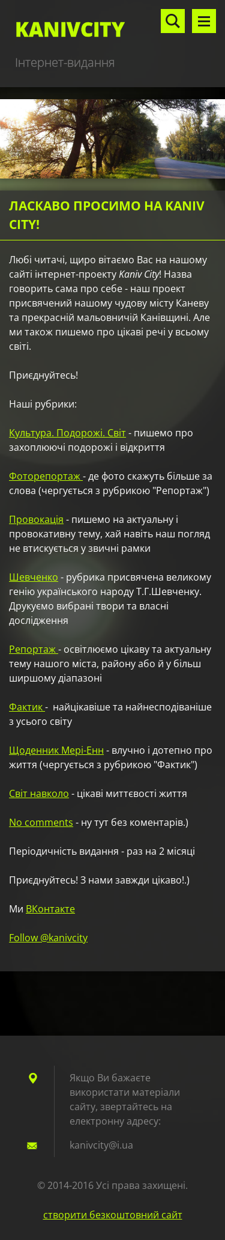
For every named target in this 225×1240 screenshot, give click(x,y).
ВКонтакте (50, 908)
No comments (41, 822)
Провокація (36, 519)
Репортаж (33, 649)
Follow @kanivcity (48, 937)
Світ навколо (39, 793)
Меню (204, 21)
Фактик (27, 706)
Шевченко (33, 577)
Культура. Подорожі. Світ (67, 432)
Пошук (173, 21)
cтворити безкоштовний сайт (112, 1214)
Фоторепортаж (46, 476)
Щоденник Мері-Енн (56, 750)
